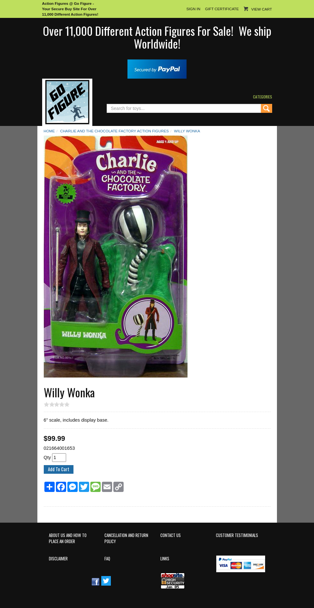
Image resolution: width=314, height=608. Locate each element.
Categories (262, 96)
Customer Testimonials (237, 535)
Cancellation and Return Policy (126, 538)
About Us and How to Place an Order (68, 538)
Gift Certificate (222, 9)
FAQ (107, 559)
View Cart (261, 9)
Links (164, 559)
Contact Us (170, 535)
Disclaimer (58, 559)
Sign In (193, 9)
